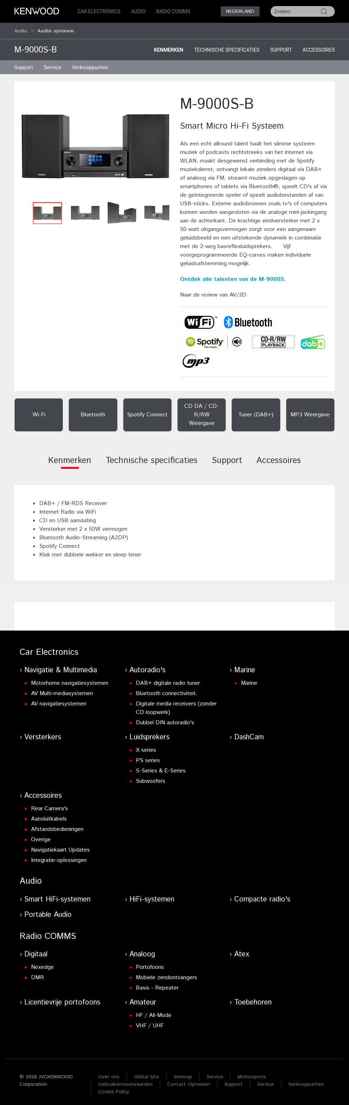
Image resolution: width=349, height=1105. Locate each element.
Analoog (142, 951)
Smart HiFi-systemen (57, 896)
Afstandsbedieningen (57, 826)
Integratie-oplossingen (59, 857)
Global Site (146, 1073)
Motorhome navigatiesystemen (69, 680)
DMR (37, 974)
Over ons (108, 1073)
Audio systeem (55, 29)
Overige (41, 836)
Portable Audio (48, 911)
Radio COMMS (173, 11)
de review (205, 292)
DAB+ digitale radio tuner (168, 680)
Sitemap (183, 1073)
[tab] (70, 462)
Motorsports (252, 1073)
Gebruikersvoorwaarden (125, 1081)
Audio (138, 11)
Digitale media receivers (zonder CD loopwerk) (176, 705)
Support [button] (23, 64)
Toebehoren (253, 999)
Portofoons (150, 964)
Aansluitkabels (49, 816)
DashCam (249, 734)
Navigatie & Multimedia (60, 667)
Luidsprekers (149, 734)
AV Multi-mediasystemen (62, 690)
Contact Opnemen (188, 1081)
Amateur (142, 999)
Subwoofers (150, 778)
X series (146, 747)
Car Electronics (98, 11)
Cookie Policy (113, 1088)
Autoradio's (147, 667)
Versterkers (42, 734)
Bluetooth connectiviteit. (166, 690)
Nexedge (42, 964)
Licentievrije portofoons (62, 999)
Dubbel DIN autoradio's (165, 719)
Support (281, 47)
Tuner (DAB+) (255, 411)
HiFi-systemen (151, 896)
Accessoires (319, 47)
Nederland (240, 11)
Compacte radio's (262, 896)
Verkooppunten (90, 64)
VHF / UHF (150, 1022)
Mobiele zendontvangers (166, 974)
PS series (148, 757)
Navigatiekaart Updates (60, 847)
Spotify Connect (147, 411)
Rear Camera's (49, 805)
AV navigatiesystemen (58, 701)
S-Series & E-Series (161, 768)
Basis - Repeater (157, 985)
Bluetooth (93, 411)
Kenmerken (168, 47)
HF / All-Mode (153, 1012)
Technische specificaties (226, 47)
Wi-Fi (38, 411)
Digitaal (35, 951)
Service (52, 64)
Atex (241, 951)
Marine (244, 667)
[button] (95, 143)
